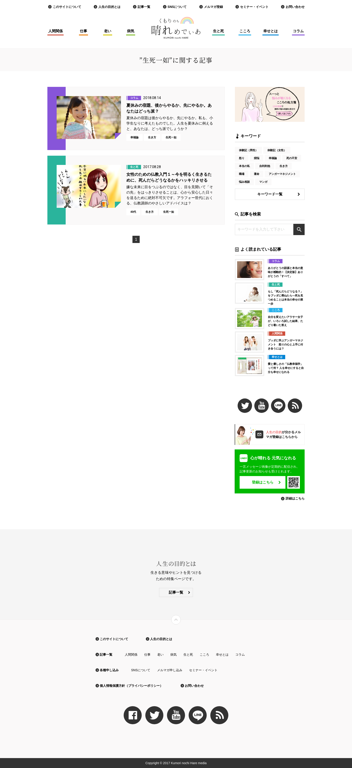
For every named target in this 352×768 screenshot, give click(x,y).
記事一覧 (144, 7)
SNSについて (177, 7)
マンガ (263, 181)
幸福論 (273, 158)
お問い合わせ (295, 7)
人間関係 (55, 31)
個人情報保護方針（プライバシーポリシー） (131, 685)
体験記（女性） (276, 150)
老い (107, 31)
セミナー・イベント (254, 7)
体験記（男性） (248, 150)
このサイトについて (67, 7)
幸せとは (270, 31)
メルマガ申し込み (169, 670)
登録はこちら (262, 482)
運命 (256, 174)
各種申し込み (109, 670)
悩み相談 (244, 181)
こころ (244, 31)
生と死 (218, 31)
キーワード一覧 (270, 194)
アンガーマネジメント (282, 174)
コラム (298, 31)
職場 (241, 174)
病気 (130, 31)
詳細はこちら (295, 498)
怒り (241, 158)
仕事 (83, 31)
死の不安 (291, 158)
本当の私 (244, 166)
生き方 (284, 166)
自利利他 (264, 166)
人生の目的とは (109, 7)
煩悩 (256, 158)
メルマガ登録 (213, 7)
